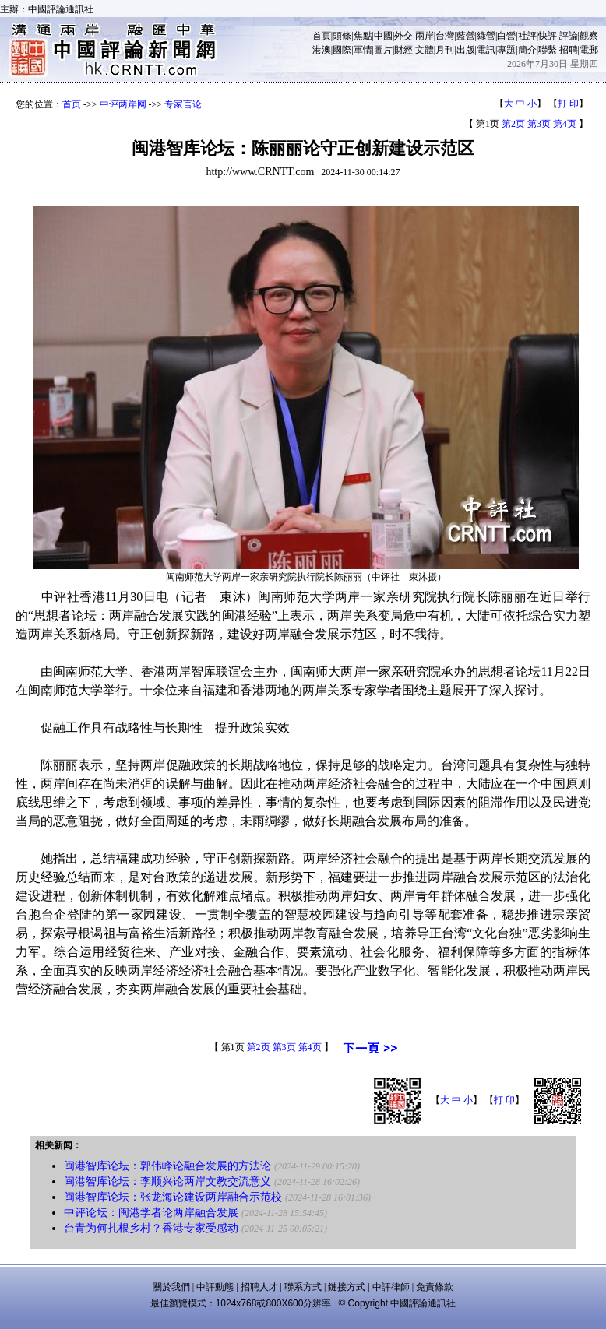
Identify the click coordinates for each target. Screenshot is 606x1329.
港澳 (321, 49)
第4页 (564, 123)
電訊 (486, 49)
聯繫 (547, 49)
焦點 (363, 35)
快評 (547, 35)
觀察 (589, 35)
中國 (383, 35)
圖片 (383, 49)
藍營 (465, 35)
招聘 (568, 49)
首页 (71, 104)
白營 (506, 35)
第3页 (539, 123)
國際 (342, 49)
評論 (568, 35)
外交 (403, 35)
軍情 (363, 49)
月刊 (444, 49)
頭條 (342, 35)
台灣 (444, 35)
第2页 (513, 123)
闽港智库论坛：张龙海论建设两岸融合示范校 (173, 1197)
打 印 (568, 103)
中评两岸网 (123, 104)
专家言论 (183, 104)
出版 (465, 49)
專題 (506, 49)
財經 (403, 49)
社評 (527, 35)
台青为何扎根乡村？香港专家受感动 (151, 1228)
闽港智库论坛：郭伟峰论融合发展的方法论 (167, 1166)
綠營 (486, 35)
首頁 (321, 35)
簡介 (527, 49)
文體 (424, 49)
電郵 (589, 49)
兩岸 (424, 35)
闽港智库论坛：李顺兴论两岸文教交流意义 (167, 1181)
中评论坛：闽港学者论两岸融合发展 (151, 1212)
